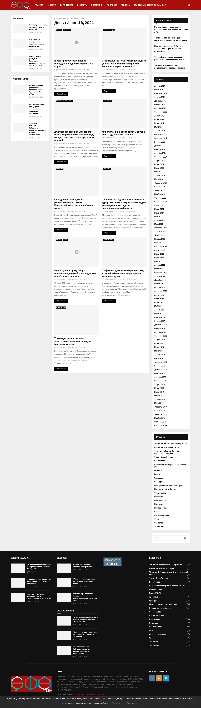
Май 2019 (158, 396)
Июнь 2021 (66, 18)
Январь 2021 (159, 321)
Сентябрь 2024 (160, 157)
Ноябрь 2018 (159, 418)
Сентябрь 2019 (160, 381)
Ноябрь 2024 (159, 149)
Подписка (112, 5)
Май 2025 (158, 127)
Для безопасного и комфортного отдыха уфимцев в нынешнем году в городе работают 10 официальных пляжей (75, 136)
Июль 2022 (159, 254)
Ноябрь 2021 (159, 284)
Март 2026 (158, 90)
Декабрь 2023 (160, 190)
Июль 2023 (159, 209)
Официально (160, 500)
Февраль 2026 (160, 93)
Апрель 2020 (159, 355)
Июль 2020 (159, 343)
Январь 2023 (159, 231)
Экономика (107, 101)
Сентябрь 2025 (160, 112)
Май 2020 (158, 351)
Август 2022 (159, 250)
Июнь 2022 (159, 258)
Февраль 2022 (160, 273)
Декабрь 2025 (160, 101)
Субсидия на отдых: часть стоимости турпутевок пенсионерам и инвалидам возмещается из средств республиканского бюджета (124, 204)
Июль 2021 (159, 299)
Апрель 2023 (159, 220)
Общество (66, 30)
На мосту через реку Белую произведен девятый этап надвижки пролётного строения (75, 273)
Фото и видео (66, 5)
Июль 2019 (159, 388)
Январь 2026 (159, 97)
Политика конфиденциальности (150, 5)
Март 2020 (158, 358)
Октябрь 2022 (160, 243)
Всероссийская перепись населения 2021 (167, 586)
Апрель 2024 (159, 176)
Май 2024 (158, 172)
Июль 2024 (159, 164)
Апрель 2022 (159, 265)
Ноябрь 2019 (159, 373)
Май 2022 (158, 261)
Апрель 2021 (159, 310)
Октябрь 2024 (160, 153)
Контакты (82, 5)
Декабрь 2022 (160, 235)
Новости (51, 5)
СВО (156, 512)
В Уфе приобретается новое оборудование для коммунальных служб (74, 63)
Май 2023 (158, 217)
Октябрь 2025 (160, 108)
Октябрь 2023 (160, 198)
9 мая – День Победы (163, 457)
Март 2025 (158, 134)
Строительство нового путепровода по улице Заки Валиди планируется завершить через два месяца (124, 63)
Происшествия (108, 239)
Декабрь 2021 (160, 280)
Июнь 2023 (159, 213)
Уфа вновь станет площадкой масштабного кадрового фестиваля (36, 109)
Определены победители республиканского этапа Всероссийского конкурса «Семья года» (73, 204)
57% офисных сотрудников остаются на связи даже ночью (37, 43)
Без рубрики (159, 461)
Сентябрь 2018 (160, 426)
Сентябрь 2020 (160, 336)
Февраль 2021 (160, 317)
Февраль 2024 (160, 183)
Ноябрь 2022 (159, 239)
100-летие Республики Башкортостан (170, 443)
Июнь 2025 (159, 123)
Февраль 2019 (160, 407)
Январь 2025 (159, 142)
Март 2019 (158, 403)
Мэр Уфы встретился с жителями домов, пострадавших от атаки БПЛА (39, 596)
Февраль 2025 (160, 138)
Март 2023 (158, 224)
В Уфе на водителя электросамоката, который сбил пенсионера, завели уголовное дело (123, 273)
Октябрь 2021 (160, 287)
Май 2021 (158, 306)
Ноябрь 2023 (159, 194)
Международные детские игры (168, 485)
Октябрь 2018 (160, 422)
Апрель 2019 (159, 399)
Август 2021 (159, 295)
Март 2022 (158, 269)
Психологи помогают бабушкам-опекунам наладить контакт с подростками (37, 129)
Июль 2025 (159, 120)
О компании (97, 5)
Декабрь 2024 (160, 146)
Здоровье (158, 478)
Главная (39, 5)
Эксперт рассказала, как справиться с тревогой (38, 27)
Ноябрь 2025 (159, 105)
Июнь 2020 (159, 347)
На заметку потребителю (64, 101)
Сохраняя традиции (163, 515)
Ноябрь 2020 (159, 328)
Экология (158, 523)
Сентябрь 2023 (160, 202)
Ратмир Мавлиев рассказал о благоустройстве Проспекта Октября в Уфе (37, 90)
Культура (158, 482)
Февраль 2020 (160, 362)
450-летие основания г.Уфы (166, 447)
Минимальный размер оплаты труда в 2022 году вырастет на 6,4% (123, 133)
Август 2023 (159, 205)
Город (113, 30)
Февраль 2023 (160, 228)
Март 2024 (158, 179)
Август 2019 (159, 384)
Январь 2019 (159, 411)
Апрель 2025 (159, 131)
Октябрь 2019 (160, 377)
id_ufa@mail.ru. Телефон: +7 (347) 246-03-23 (91, 694)
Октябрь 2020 (160, 332)
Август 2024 (159, 161)
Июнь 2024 (159, 168)
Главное (59, 30)
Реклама (125, 5)
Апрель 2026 (159, 86)
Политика (158, 504)
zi (66, 70)
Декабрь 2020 (160, 325)
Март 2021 (158, 314)
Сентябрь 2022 (160, 246)
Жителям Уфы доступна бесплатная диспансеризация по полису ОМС (37, 61)
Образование (160, 493)
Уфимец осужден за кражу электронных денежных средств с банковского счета (73, 341)
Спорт (157, 519)
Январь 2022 (159, 276)
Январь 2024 (159, 187)
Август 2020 (159, 340)
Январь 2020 (159, 366)
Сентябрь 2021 (160, 291)
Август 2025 (159, 116)
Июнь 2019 (159, 392)
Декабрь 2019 (160, 370)
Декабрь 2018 (160, 414)
